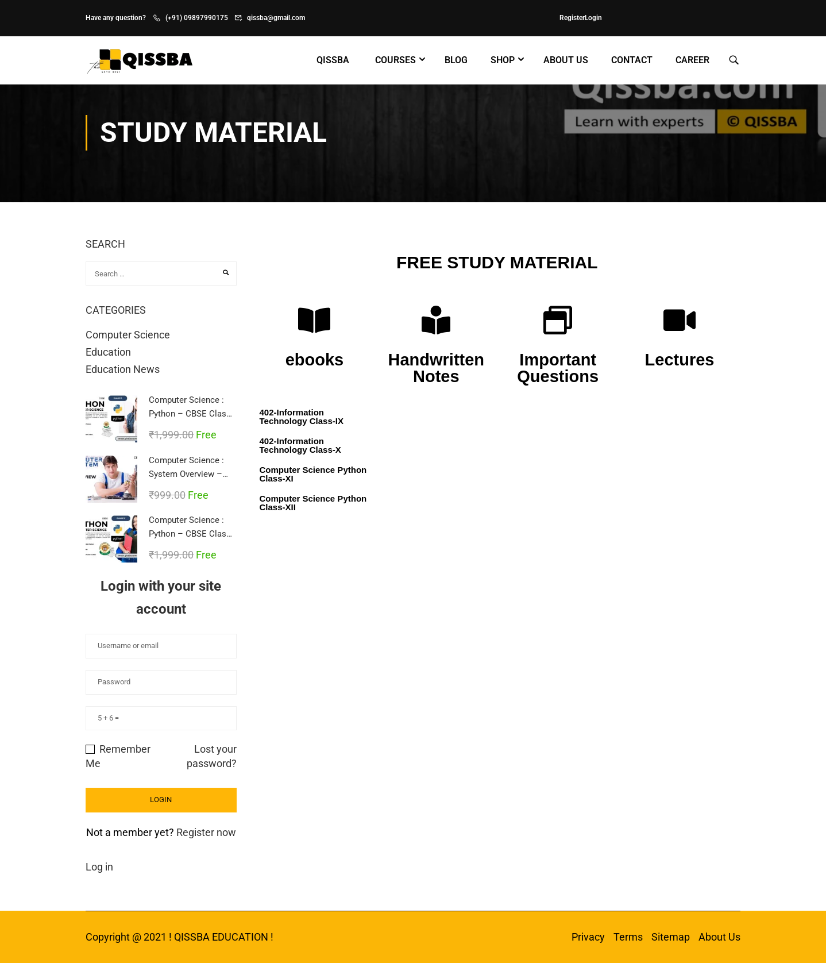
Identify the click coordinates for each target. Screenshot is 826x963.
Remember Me (118, 756)
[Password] (161, 682)
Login (593, 18)
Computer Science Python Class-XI (313, 474)
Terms (628, 937)
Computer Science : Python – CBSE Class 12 (190, 534)
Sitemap (670, 937)
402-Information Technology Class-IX (301, 416)
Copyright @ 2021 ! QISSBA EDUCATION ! (179, 937)
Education (108, 352)
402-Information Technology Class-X (300, 445)
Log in (99, 867)
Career (692, 60)
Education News (123, 369)
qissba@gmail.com (276, 18)
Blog (456, 60)
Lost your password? (212, 756)
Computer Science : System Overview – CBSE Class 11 (186, 474)
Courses (395, 60)
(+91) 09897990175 (196, 18)
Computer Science (128, 335)
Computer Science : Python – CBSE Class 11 (190, 414)
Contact (632, 60)
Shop (503, 60)
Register (572, 18)
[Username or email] (161, 646)
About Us (565, 60)
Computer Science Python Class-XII (313, 503)
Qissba (332, 60)
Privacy (588, 937)
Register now (206, 832)
